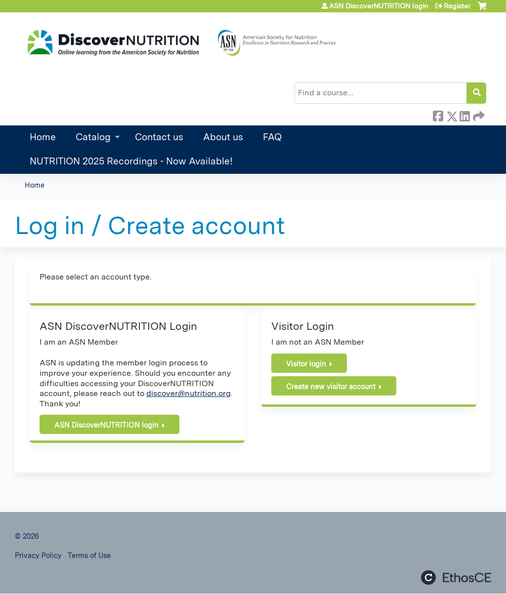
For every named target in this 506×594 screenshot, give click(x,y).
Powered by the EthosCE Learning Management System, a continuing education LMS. (456, 577)
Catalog (93, 137)
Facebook (438, 114)
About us (223, 137)
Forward (478, 114)
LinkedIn (464, 114)
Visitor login (306, 363)
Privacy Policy (38, 555)
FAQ (272, 137)
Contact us (159, 137)
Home (43, 137)
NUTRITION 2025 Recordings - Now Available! (131, 161)
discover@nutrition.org (188, 393)
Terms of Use (89, 555)
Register (457, 5)
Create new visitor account (331, 386)
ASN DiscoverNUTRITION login (378, 5)
